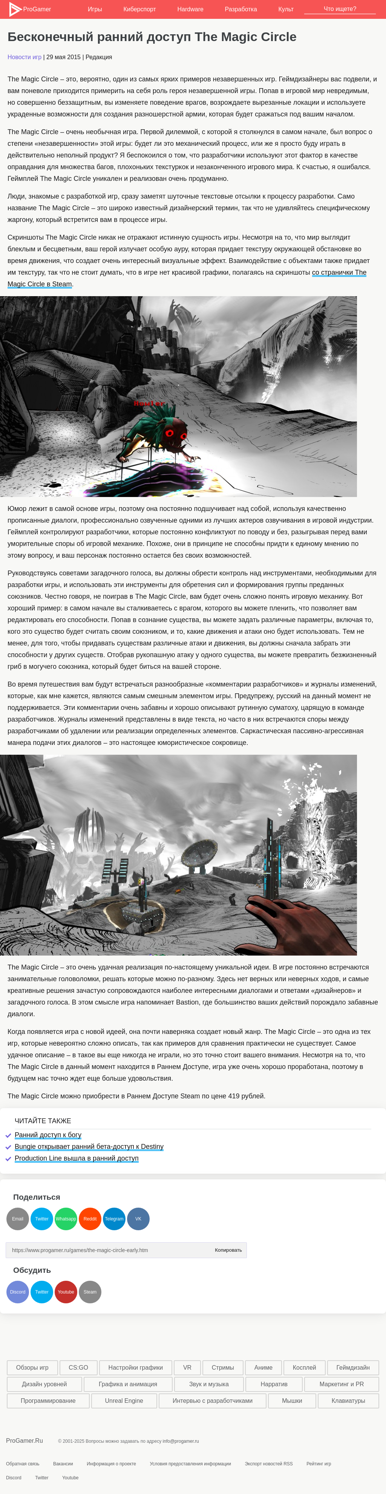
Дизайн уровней (44, 1384)
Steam (90, 1292)
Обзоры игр (32, 1367)
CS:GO (78, 1367)
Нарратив (274, 1384)
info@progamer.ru (181, 1441)
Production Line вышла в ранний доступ (77, 1158)
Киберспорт (139, 9)
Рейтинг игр (318, 1463)
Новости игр (24, 57)
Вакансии (63, 1463)
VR (187, 1367)
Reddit (90, 1219)
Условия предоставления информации (190, 1463)
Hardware (191, 9)
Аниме (263, 1367)
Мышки (292, 1401)
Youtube (66, 1292)
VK (138, 1219)
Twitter (41, 1219)
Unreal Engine (124, 1401)
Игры (95, 9)
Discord (18, 1292)
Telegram (114, 1219)
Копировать (228, 1248)
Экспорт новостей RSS (269, 1463)
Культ (286, 9)
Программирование (48, 1401)
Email (17, 1219)
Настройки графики (136, 1367)
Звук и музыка (209, 1384)
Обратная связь (22, 1463)
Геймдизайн (353, 1367)
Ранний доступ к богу (48, 1135)
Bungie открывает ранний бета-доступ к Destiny (89, 1146)
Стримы (223, 1367)
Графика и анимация (128, 1384)
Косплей (304, 1367)
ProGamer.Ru (24, 1440)
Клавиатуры (348, 1401)
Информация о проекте (111, 1463)
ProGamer (29, 9)
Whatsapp (66, 1219)
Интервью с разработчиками (213, 1401)
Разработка (241, 9)
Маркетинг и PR (342, 1384)
